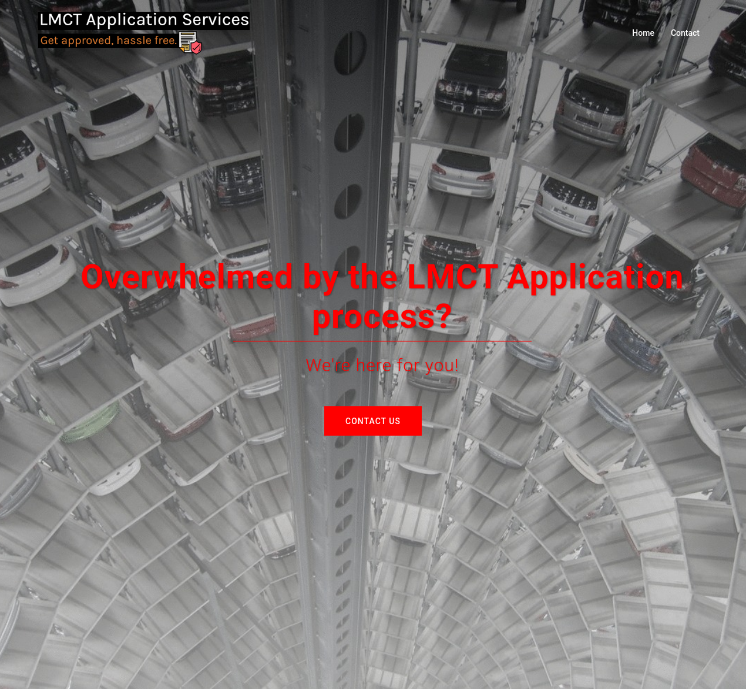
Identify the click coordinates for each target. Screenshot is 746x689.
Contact (685, 33)
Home (643, 33)
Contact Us (373, 420)
